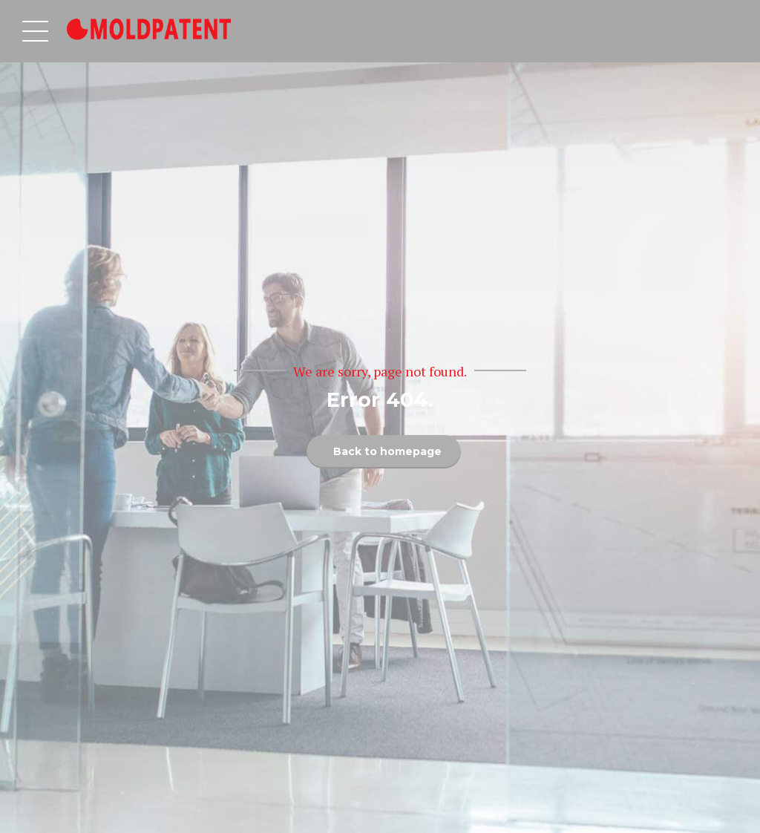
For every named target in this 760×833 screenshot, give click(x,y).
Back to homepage (387, 451)
